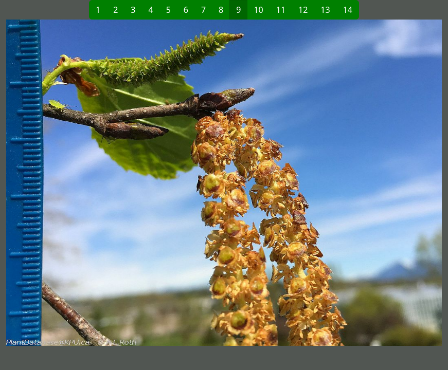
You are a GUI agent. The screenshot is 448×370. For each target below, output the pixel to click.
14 (347, 9)
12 (303, 9)
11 (280, 9)
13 (325, 9)
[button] (115, 183)
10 (258, 9)
